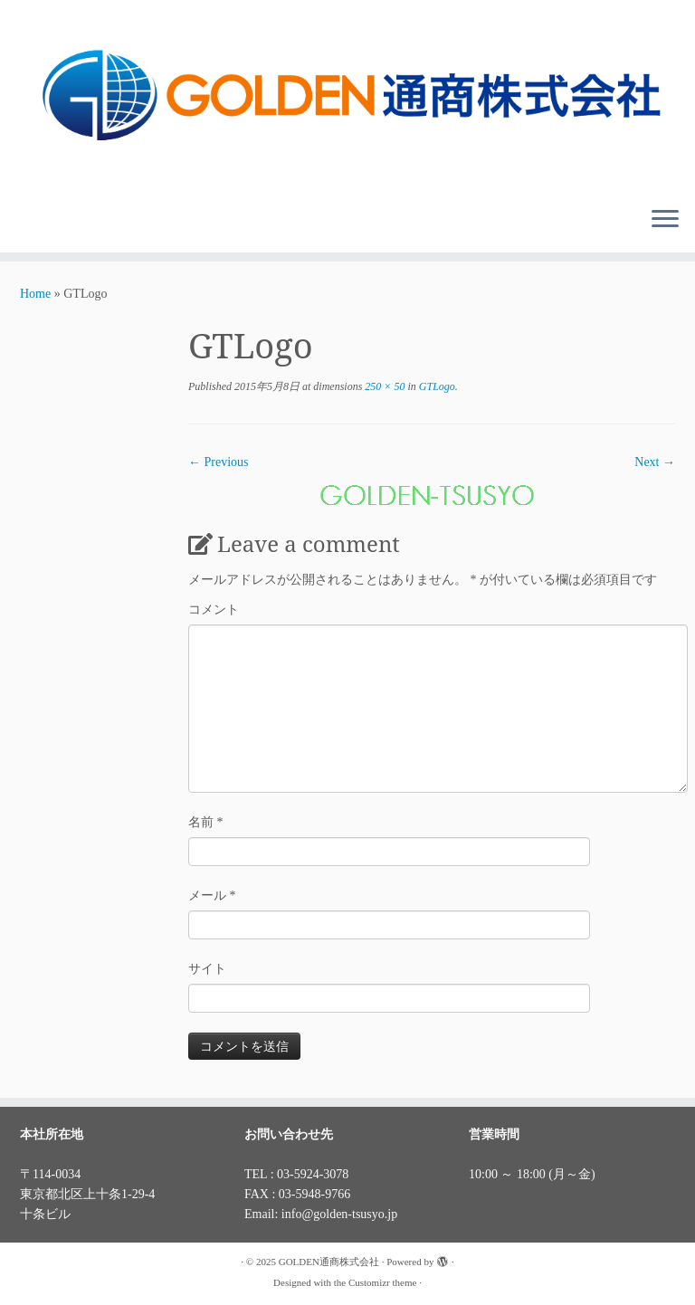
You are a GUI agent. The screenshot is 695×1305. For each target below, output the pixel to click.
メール (212, 895)
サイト (207, 969)
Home (35, 293)
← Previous (218, 462)
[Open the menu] (665, 219)
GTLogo (435, 386)
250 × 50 (383, 386)
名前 (206, 822)
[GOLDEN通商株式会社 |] (347, 96)
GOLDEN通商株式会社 (329, 1261)
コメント (213, 609)
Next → (654, 462)
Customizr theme (382, 1282)
